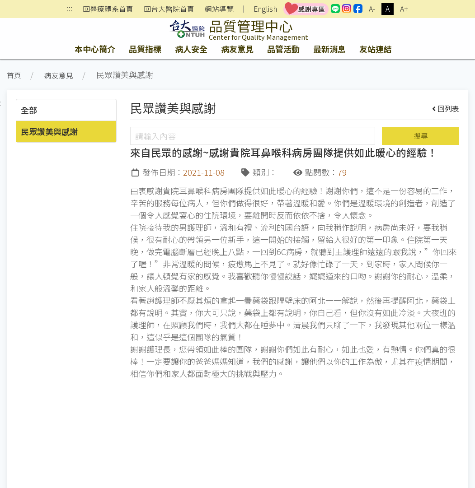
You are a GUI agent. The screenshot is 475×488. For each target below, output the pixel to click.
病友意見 (237, 49)
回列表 (446, 108)
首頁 (14, 75)
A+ (404, 9)
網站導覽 (219, 9)
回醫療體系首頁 (108, 9)
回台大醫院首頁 (169, 9)
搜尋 (421, 135)
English (265, 9)
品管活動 (283, 49)
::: (69, 9)
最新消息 (329, 49)
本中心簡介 (95, 49)
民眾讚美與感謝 (49, 131)
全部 (29, 110)
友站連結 (375, 49)
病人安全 (191, 49)
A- (372, 9)
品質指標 (145, 49)
